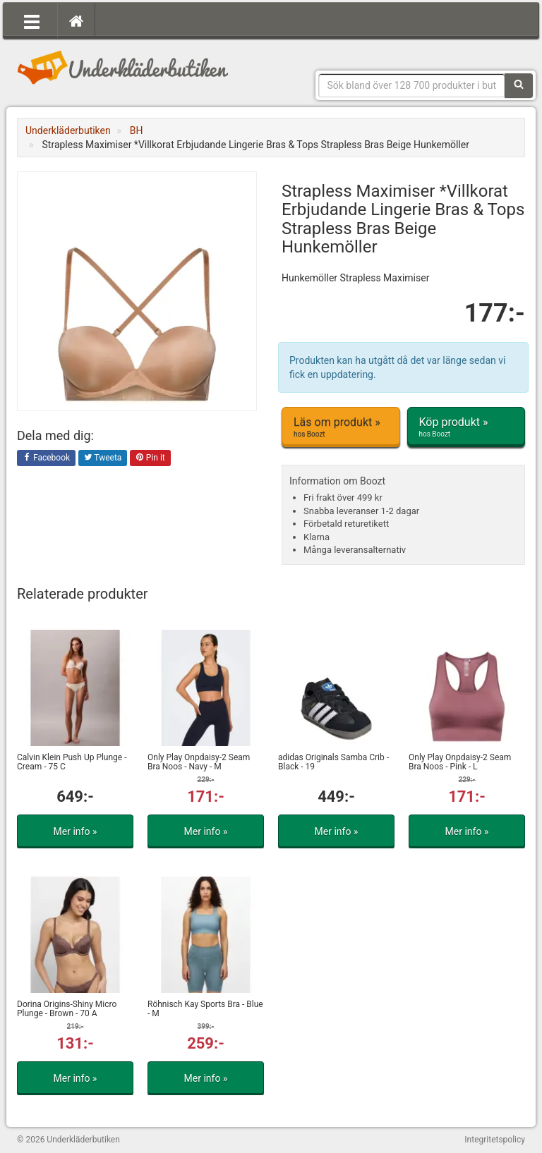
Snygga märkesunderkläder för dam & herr (123, 67)
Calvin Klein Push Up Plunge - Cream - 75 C (72, 761)
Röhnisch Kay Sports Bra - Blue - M (205, 1008)
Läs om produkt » (341, 427)
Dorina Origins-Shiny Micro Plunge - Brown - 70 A (66, 1008)
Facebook (46, 458)
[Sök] (519, 85)
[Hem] (76, 20)
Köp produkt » (466, 427)
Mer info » (75, 831)
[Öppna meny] (32, 20)
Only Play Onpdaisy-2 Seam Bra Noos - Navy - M (198, 761)
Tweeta (103, 458)
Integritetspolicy (494, 1140)
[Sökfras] (412, 85)
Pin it (150, 458)
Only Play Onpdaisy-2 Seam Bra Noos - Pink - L (460, 761)
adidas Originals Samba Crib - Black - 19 (333, 761)
